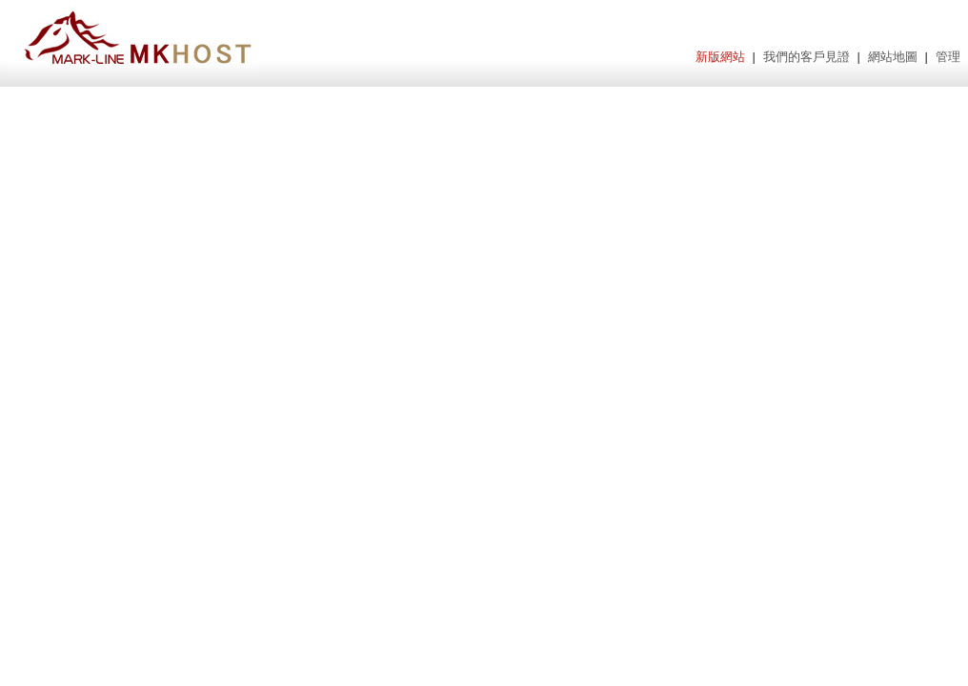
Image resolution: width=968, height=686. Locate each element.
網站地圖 (893, 57)
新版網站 (720, 57)
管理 (948, 57)
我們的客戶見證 (806, 57)
